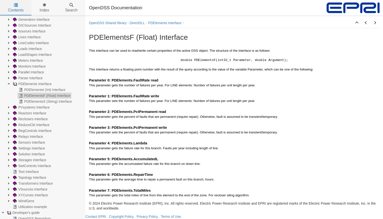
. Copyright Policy (120, 217)
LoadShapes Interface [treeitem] (32, 55)
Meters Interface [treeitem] (27, 60)
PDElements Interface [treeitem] (32, 84)
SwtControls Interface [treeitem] (31, 166)
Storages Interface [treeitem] (29, 160)
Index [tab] (44, 7)
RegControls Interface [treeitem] (32, 131)
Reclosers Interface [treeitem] (30, 119)
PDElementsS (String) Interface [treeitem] (45, 101)
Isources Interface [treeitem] (28, 31)
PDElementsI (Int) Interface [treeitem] (41, 90)
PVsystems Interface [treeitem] (31, 107)
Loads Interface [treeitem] (27, 49)
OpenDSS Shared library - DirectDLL (117, 23)
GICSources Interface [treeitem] (31, 25)
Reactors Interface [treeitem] (29, 113)
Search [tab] (71, 7)
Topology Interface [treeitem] (29, 177)
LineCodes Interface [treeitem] (30, 43)
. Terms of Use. (170, 217)
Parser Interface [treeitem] (27, 78)
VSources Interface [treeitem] (29, 189)
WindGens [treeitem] (23, 201)
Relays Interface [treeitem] (27, 136)
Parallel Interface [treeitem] (28, 72)
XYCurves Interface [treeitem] (30, 195)
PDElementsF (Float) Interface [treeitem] (44, 96)
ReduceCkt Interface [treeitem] (31, 125)
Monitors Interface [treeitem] (29, 66)
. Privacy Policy (146, 217)
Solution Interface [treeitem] (28, 154)
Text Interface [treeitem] (25, 172)
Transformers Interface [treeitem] (32, 183)
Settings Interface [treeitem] (28, 148)
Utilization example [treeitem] (29, 207)
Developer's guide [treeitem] (23, 213)
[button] (357, 23)
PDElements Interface (164, 23)
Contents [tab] (16, 7)
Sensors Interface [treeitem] (28, 142)
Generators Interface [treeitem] (31, 19)
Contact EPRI (95, 217)
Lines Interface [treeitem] (26, 37)
